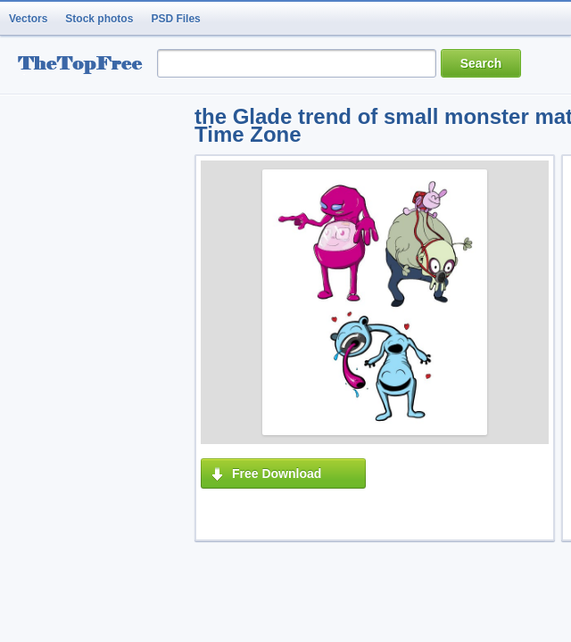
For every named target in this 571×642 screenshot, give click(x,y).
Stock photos (99, 18)
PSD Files (175, 18)
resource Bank (84, 65)
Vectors (28, 18)
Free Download (276, 473)
